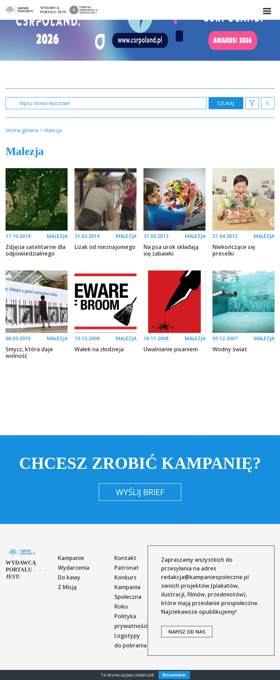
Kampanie (71, 558)
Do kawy (69, 577)
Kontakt (125, 558)
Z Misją (67, 587)
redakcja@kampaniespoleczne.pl (205, 577)
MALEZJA (57, 236)
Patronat (126, 567)
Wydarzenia (73, 567)
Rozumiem (174, 675)
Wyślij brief (140, 492)
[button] (266, 9)
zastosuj (226, 103)
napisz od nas (186, 631)
